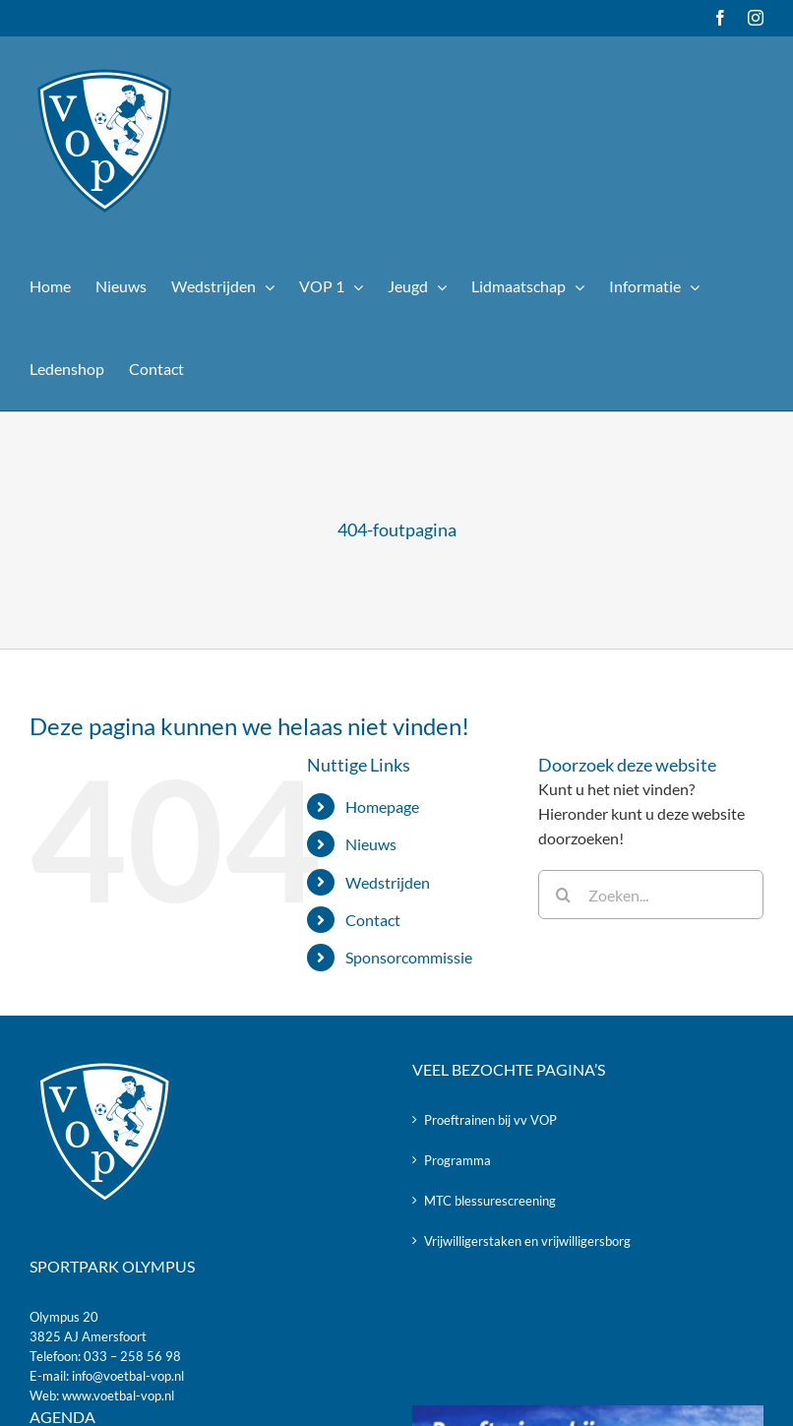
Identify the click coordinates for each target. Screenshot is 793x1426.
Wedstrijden (387, 882)
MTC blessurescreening (490, 1201)
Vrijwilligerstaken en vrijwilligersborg (527, 1241)
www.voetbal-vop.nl (118, 1395)
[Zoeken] (562, 894)
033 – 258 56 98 (132, 1356)
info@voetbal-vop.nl (128, 1376)
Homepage (382, 806)
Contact (372, 919)
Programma (457, 1160)
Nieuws (370, 844)
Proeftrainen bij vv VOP (490, 1120)
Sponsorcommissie (408, 957)
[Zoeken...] (650, 894)
